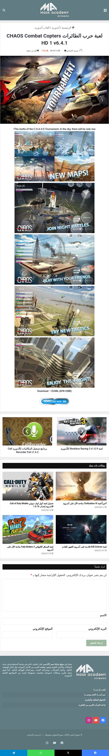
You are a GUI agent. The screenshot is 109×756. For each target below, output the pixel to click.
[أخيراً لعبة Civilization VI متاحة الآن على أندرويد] (81, 486)
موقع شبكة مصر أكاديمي (53, 664)
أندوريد (56, 27)
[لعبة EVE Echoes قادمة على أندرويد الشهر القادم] (81, 529)
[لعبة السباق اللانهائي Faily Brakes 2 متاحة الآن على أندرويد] (27, 529)
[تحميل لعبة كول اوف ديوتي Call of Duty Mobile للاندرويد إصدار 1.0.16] (27, 486)
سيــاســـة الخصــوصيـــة (94, 694)
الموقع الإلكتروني (42, 628)
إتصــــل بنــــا (99, 689)
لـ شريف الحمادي (34, 735)
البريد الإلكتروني (97, 628)
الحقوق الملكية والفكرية (95, 700)
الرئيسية (68, 27)
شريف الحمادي (72, 51)
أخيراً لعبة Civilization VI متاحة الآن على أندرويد (85, 503)
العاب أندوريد (42, 27)
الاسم (103, 615)
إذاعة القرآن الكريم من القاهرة (92, 705)
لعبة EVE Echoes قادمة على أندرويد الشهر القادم (84, 547)
